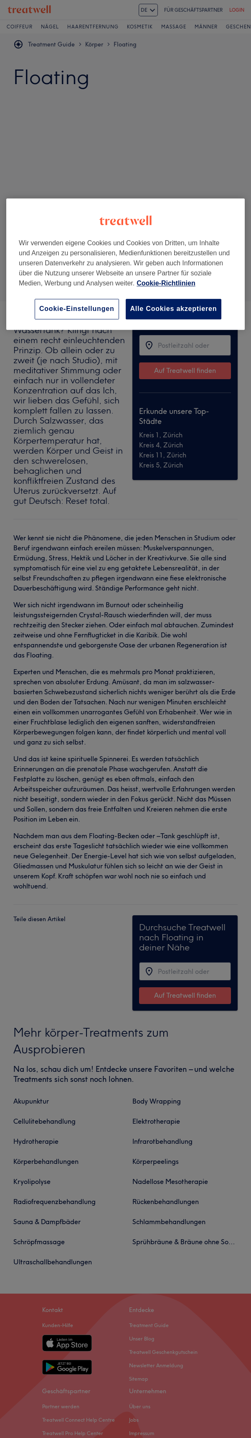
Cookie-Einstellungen (76, 309)
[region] (125, 264)
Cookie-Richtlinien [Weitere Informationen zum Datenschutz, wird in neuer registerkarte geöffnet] (166, 283)
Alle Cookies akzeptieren (173, 309)
